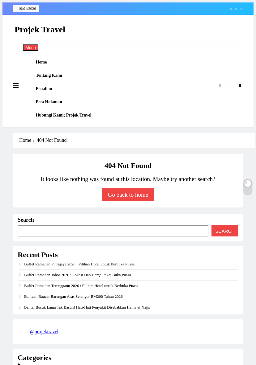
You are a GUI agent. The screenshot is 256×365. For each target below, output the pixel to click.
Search (26, 237)
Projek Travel (40, 29)
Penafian (48, 97)
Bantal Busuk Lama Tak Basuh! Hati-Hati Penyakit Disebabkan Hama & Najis (87, 324)
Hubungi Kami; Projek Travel (68, 130)
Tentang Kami (53, 80)
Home (45, 64)
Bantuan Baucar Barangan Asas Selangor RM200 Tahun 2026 (73, 313)
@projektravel (44, 348)
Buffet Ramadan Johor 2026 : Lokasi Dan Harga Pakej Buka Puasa (77, 291)
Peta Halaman (53, 114)
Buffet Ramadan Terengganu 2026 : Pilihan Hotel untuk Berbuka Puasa (81, 302)
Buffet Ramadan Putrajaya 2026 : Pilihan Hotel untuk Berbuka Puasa (79, 281)
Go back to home (128, 211)
